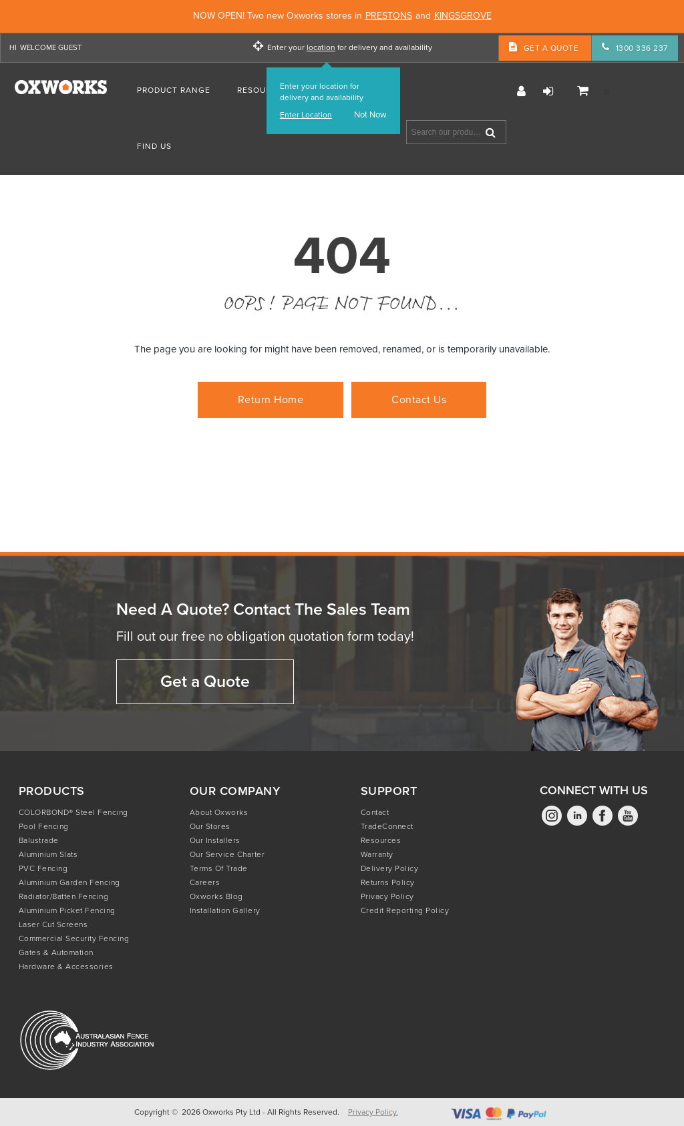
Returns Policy (388, 882)
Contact (375, 812)
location (321, 47)
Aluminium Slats (48, 854)
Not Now (370, 115)
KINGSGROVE (463, 16)
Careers (205, 882)
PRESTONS (388, 16)
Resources (381, 840)
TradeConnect (387, 826)
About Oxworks (219, 812)
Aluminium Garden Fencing (69, 882)
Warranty (377, 854)
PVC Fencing (43, 868)
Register (521, 91)
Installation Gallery (225, 910)
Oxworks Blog (216, 896)
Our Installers (215, 840)
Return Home (271, 399)
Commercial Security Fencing (74, 938)
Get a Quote (205, 681)
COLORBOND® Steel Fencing (73, 812)
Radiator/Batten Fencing (64, 896)
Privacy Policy (387, 896)
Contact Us (418, 399)
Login (547, 91)
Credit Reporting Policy (405, 910)
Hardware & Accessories (66, 966)
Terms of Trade (219, 868)
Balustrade (39, 840)
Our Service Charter (227, 854)
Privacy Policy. (373, 1112)
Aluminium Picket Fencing (67, 910)
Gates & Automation (56, 952)
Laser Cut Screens (53, 924)
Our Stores (210, 826)
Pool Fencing (44, 826)
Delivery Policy (390, 868)
